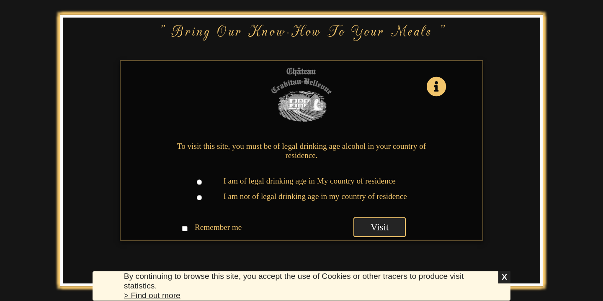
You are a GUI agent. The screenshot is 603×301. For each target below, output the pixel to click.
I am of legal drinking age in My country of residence (309, 180)
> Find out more (152, 295)
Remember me (218, 226)
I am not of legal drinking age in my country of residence (315, 196)
